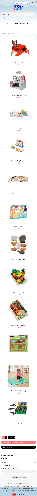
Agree (14, 494)
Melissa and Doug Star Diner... (18, 95)
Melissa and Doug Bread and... (18, 161)
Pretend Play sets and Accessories (14, 442)
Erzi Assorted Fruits (18, 292)
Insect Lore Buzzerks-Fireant (18, 62)
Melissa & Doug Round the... (18, 358)
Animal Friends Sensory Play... (18, 259)
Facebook (15, 477)
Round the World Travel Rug (18, 391)
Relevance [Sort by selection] (19, 30)
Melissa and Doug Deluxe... (18, 194)
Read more (21, 494)
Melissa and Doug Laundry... (18, 128)
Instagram (24, 477)
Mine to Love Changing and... (18, 226)
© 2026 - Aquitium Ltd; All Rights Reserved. (18, 483)
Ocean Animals (18, 424)
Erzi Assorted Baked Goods (18, 325)
